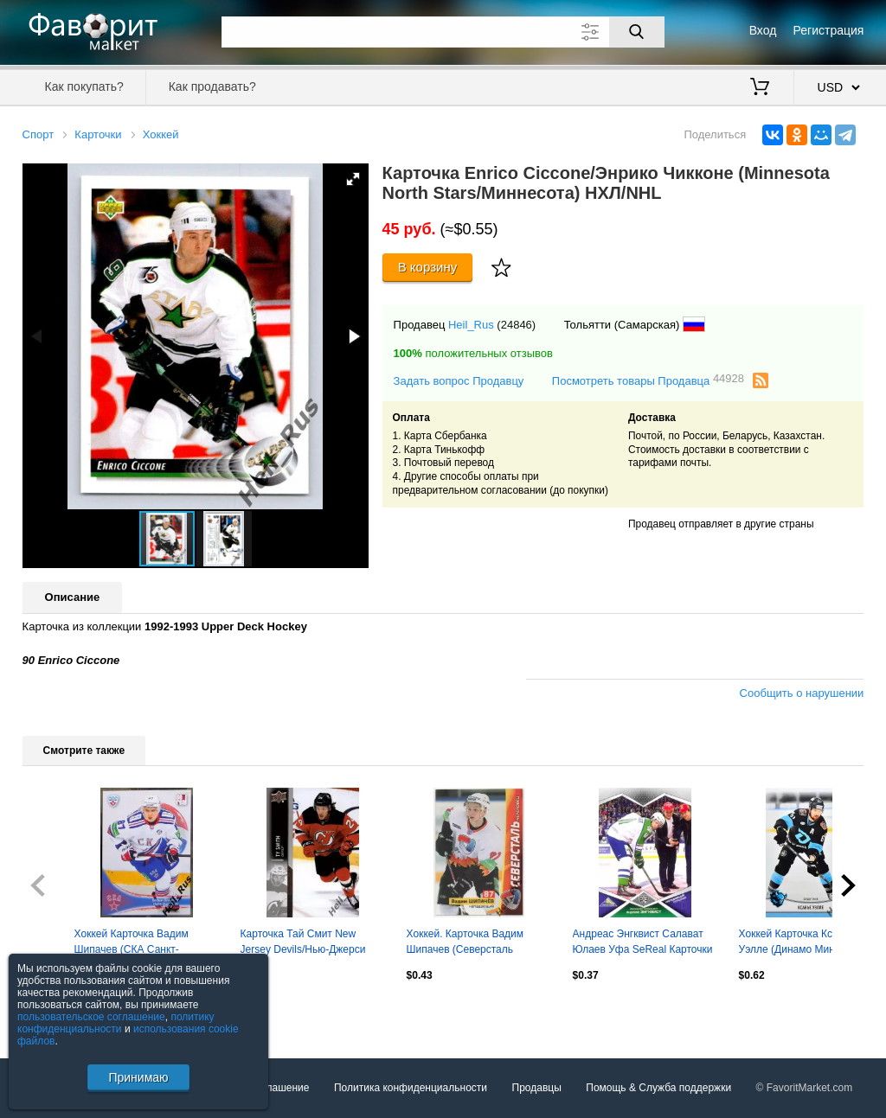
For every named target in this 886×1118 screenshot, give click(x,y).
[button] (353, 179)
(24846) (516, 324)
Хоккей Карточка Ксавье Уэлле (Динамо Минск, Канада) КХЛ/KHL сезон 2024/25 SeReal (797, 943)
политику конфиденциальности (116, 1023)
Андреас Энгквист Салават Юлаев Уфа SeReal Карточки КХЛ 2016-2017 (643, 943)
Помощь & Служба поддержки (658, 1088)
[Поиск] (636, 32)
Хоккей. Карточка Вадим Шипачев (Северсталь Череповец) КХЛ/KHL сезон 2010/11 (472, 943)
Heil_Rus (471, 324)
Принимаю (138, 1077)
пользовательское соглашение (91, 1017)
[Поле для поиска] (443, 32)
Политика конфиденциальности (410, 1088)
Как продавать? (212, 86)
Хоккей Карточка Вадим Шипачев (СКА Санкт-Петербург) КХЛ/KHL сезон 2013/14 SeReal (138, 943)
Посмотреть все (60, 1012)
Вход (763, 30)
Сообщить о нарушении (802, 693)
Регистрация (828, 30)
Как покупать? (84, 86)
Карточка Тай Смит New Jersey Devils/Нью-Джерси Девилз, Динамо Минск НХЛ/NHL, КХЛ (303, 943)
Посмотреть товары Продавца (648, 380)
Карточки (97, 134)
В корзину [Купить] (428, 266)
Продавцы (537, 1088)
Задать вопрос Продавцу (459, 380)
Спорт (38, 134)
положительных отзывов (473, 353)
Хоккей (161, 134)
